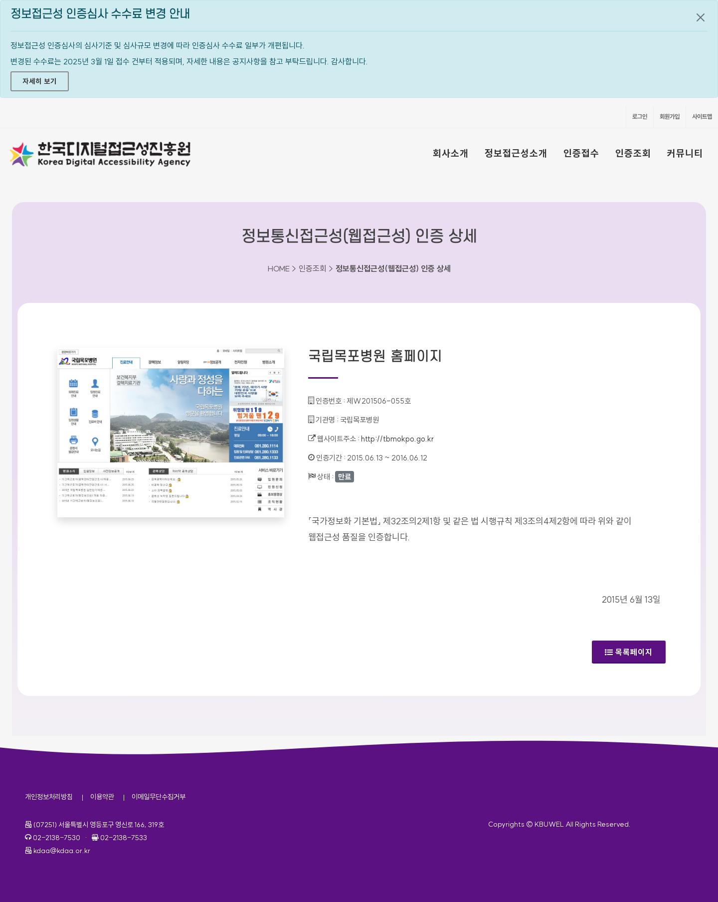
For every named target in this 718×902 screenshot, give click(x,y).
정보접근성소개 (516, 153)
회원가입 (670, 116)
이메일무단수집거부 (158, 796)
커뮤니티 (685, 153)
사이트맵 (702, 116)
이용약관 (102, 796)
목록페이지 (629, 652)
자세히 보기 (39, 81)
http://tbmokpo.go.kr (397, 439)
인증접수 (581, 153)
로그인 (639, 116)
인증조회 (633, 153)
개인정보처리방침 (49, 796)
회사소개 (451, 153)
